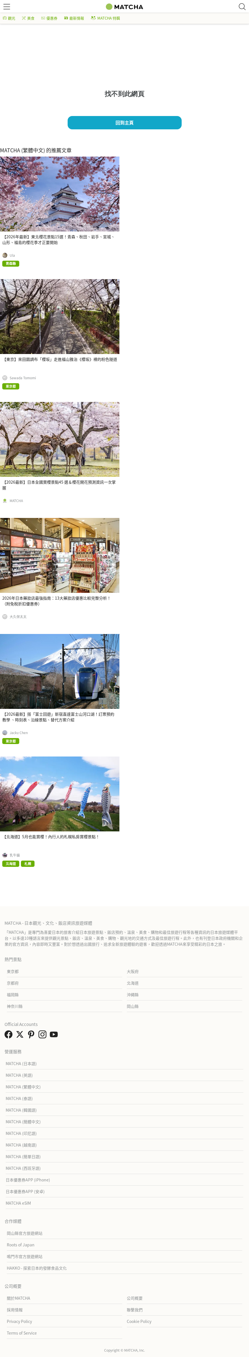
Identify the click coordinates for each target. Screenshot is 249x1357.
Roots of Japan (21, 1245)
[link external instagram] (43, 1035)
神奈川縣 (15, 1006)
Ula (12, 255)
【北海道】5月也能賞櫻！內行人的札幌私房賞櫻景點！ (51, 836)
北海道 (133, 983)
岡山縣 (133, 1006)
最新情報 (74, 18)
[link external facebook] (10, 1035)
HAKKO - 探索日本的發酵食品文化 (37, 1268)
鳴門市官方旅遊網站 (24, 1256)
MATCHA (16, 500)
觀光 (9, 18)
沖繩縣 (133, 994)
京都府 (13, 983)
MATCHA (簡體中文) (23, 1121)
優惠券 (49, 18)
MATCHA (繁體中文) (23, 1087)
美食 (28, 18)
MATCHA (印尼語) (21, 1133)
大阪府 (133, 971)
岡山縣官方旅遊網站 (24, 1233)
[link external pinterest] (32, 1035)
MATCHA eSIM (18, 1203)
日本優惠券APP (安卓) (25, 1191)
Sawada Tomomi (23, 378)
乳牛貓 (15, 855)
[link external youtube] (55, 1035)
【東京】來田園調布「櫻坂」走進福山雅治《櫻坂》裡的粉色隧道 (59, 359)
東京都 (13, 971)
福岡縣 (13, 994)
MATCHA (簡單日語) (23, 1156)
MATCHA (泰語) (19, 1098)
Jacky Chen (19, 732)
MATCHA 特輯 (105, 18)
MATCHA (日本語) (21, 1063)
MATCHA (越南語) (21, 1145)
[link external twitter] (21, 1035)
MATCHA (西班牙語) (23, 1168)
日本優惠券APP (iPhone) (28, 1180)
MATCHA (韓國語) (21, 1110)
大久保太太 (18, 616)
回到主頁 (124, 122)
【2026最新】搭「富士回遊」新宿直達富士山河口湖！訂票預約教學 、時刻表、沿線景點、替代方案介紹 (58, 716)
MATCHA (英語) (19, 1075)
